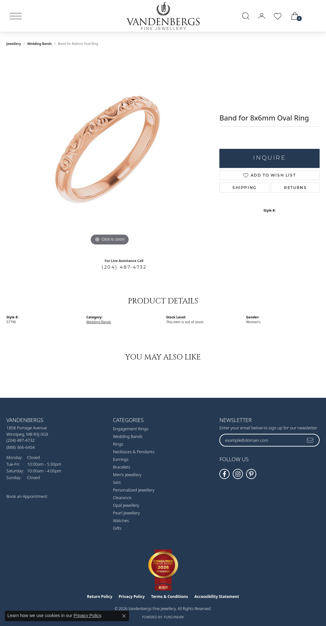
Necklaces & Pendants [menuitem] (133, 452)
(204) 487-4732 (124, 267)
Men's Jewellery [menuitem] (127, 474)
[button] (246, 16)
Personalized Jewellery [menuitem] (133, 490)
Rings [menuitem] (118, 444)
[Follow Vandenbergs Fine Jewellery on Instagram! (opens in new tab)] (238, 474)
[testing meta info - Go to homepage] (163, 16)
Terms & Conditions (169, 596)
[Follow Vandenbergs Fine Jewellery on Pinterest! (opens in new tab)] (251, 474)
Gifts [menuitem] (117, 528)
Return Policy (99, 596)
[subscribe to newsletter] (310, 440)
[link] (314, 16)
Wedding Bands (39, 43)
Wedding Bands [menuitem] (128, 436)
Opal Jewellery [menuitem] (126, 505)
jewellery (13, 43)
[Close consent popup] (124, 616)
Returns (295, 187)
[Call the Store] (20, 440)
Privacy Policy (132, 596)
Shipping (244, 187)
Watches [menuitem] (121, 520)
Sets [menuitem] (117, 482)
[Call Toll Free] (20, 447)
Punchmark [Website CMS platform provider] (174, 617)
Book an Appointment (26, 496)
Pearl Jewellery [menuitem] (126, 513)
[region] (109, 151)
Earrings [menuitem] (121, 459)
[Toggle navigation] (15, 16)
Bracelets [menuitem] (121, 467)
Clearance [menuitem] (122, 497)
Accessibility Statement (216, 596)
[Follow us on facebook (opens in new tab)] (224, 474)
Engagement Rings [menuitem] (130, 429)
